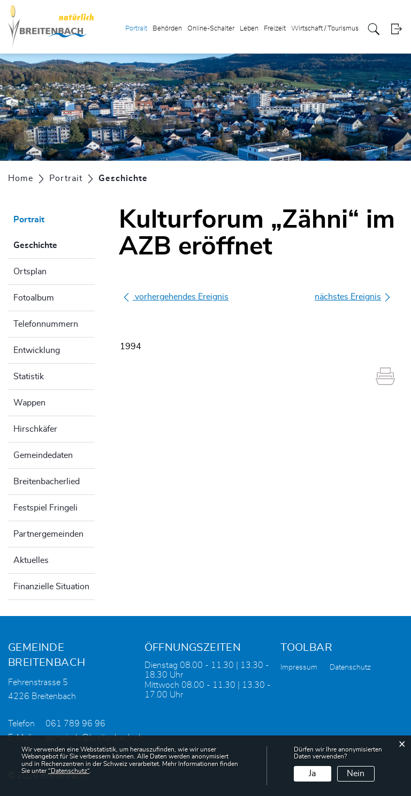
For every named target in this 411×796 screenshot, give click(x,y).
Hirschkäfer (35, 429)
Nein (355, 773)
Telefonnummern (45, 324)
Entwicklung (36, 350)
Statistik (28, 376)
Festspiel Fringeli (45, 508)
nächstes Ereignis (353, 297)
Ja (312, 773)
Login (396, 29)
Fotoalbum (33, 298)
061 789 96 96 (75, 723)
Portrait (136, 28)
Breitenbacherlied (46, 481)
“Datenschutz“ (68, 771)
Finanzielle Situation (51, 586)
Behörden (167, 28)
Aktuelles (31, 560)
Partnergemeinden (48, 534)
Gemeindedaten (43, 455)
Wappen (29, 403)
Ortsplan (30, 271)
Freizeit (275, 28)
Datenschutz (350, 667)
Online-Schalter (210, 28)
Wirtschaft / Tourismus (325, 28)
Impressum (298, 667)
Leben (249, 28)
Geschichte (54, 244)
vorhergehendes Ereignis (175, 296)
